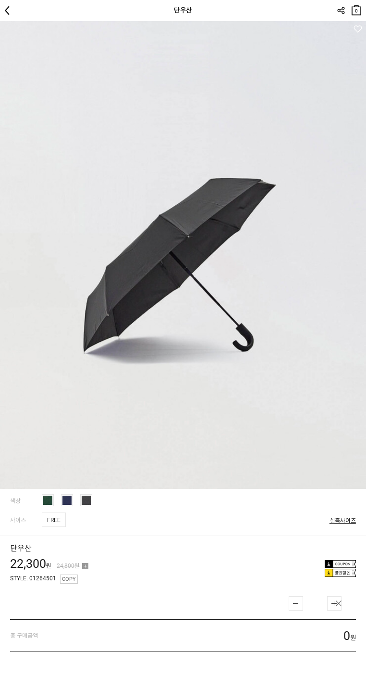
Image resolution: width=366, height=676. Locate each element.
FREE (54, 520)
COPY (69, 579)
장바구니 (356, 7)
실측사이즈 (342, 520)
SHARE (340, 10)
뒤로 (9, 10)
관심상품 (357, 29)
